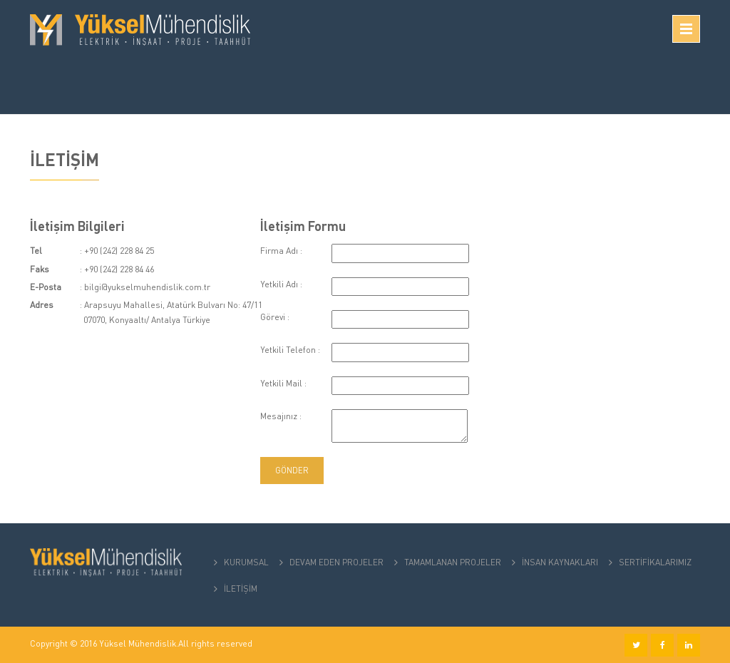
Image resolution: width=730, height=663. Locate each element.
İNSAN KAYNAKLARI (560, 562)
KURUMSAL (246, 562)
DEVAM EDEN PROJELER (336, 562)
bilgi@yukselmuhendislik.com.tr (147, 287)
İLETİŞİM (240, 588)
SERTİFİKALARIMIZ (655, 562)
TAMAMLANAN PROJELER (452, 562)
